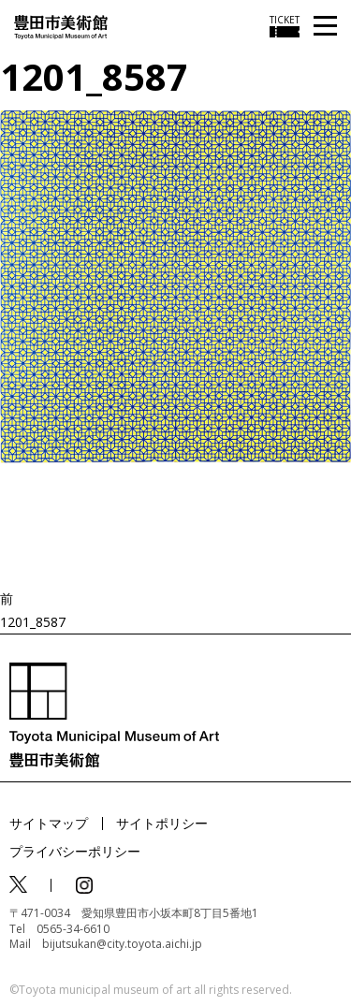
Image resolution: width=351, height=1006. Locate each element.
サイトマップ (48, 823)
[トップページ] (61, 25)
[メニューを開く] (325, 26)
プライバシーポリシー (74, 851)
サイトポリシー (162, 823)
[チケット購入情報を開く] (285, 26)
